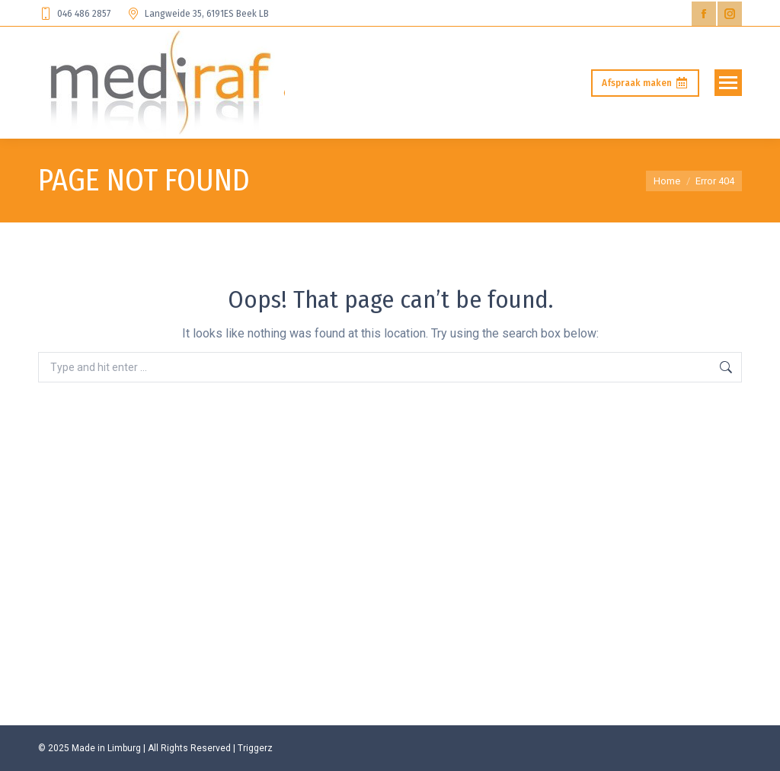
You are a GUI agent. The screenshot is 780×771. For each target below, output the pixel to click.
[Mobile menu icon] (728, 82)
